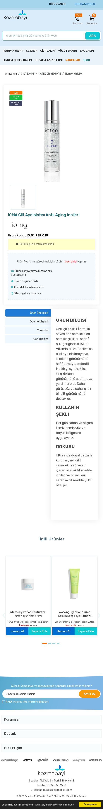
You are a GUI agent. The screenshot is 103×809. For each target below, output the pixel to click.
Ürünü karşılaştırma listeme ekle (34, 271)
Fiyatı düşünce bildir (26, 281)
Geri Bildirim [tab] (40, 339)
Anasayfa (11, 73)
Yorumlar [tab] (42, 330)
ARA (92, 36)
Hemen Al (17, 631)
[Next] (99, 615)
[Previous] (3, 615)
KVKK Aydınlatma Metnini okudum (27, 701)
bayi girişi (71, 261)
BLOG (86, 60)
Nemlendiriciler (74, 73)
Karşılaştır (18, 274)
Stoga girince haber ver (28, 293)
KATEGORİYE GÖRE (50, 73)
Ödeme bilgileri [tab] (39, 321)
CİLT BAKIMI (27, 73)
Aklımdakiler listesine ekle (29, 287)
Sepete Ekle (39, 631)
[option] (51, 136)
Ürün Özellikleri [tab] (39, 313)
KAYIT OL (89, 693)
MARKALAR (72, 60)
